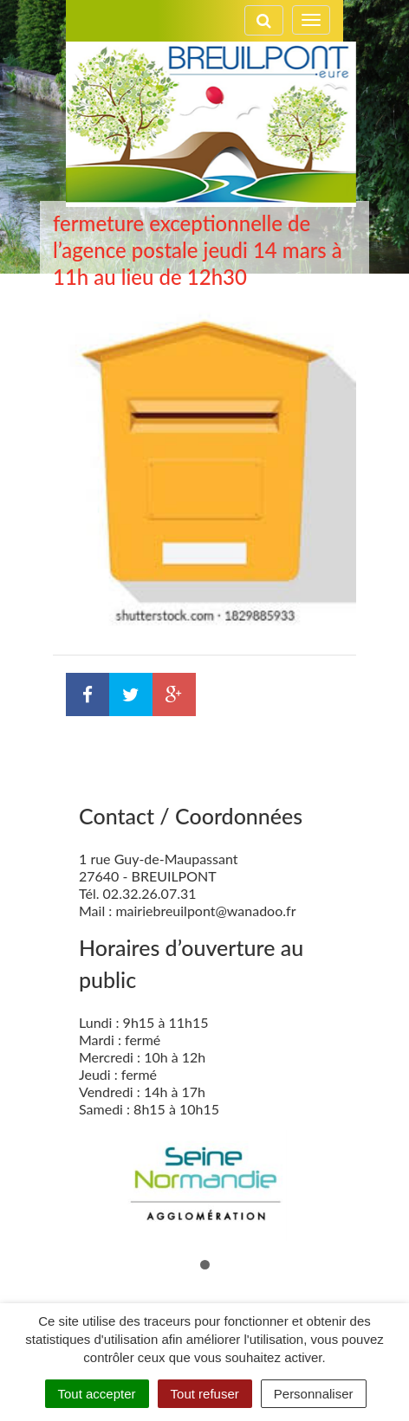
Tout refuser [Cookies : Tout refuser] (205, 1393)
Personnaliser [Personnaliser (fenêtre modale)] (314, 1393)
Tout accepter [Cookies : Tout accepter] (97, 1393)
